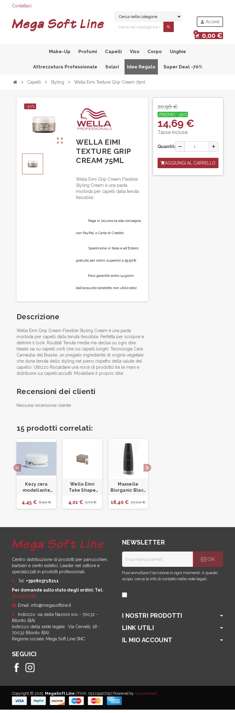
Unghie (178, 55)
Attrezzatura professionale (65, 70)
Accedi (209, 21)
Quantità (164, 149)
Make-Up (59, 55)
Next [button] (147, 471)
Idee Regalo (141, 70)
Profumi (87, 55)
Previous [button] (17, 471)
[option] (36, 477)
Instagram (30, 671)
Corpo (154, 55)
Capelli (113, 55)
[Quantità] (197, 150)
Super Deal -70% (182, 70)
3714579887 (24, 599)
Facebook (16, 671)
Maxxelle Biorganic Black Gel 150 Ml (128, 491)
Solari (112, 70)
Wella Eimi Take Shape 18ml (82, 491)
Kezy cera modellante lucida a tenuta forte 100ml (36, 491)
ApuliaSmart (146, 696)
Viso (135, 55)
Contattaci (22, 5)
